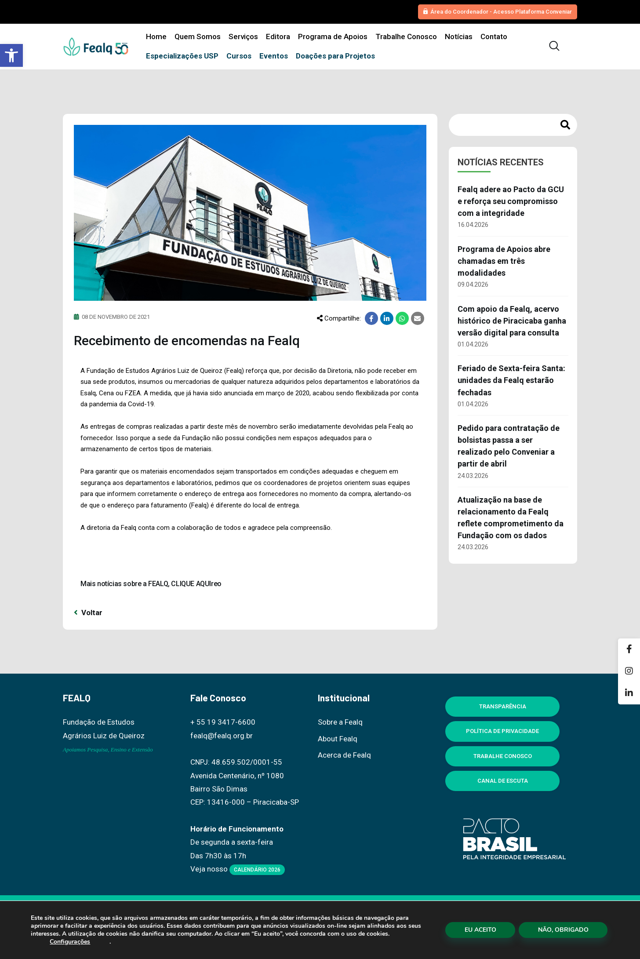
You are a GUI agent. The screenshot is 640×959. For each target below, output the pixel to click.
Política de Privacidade (502, 731)
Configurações (70, 942)
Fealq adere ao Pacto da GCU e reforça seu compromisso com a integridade (511, 201)
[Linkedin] (629, 693)
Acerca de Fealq (344, 755)
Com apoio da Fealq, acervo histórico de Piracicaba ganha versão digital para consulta (512, 320)
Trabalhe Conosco (502, 756)
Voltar (88, 612)
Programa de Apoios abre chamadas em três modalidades (504, 260)
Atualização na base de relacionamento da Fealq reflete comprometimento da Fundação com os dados (511, 517)
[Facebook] (629, 649)
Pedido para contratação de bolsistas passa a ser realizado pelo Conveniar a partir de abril (509, 445)
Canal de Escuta (502, 780)
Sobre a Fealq (340, 722)
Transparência (502, 706)
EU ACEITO (480, 930)
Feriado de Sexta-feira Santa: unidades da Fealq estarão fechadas (511, 380)
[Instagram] (629, 671)
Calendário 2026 (257, 870)
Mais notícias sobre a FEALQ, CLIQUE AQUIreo (151, 584)
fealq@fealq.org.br (221, 735)
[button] (11, 55)
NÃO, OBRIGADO (563, 930)
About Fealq (337, 738)
